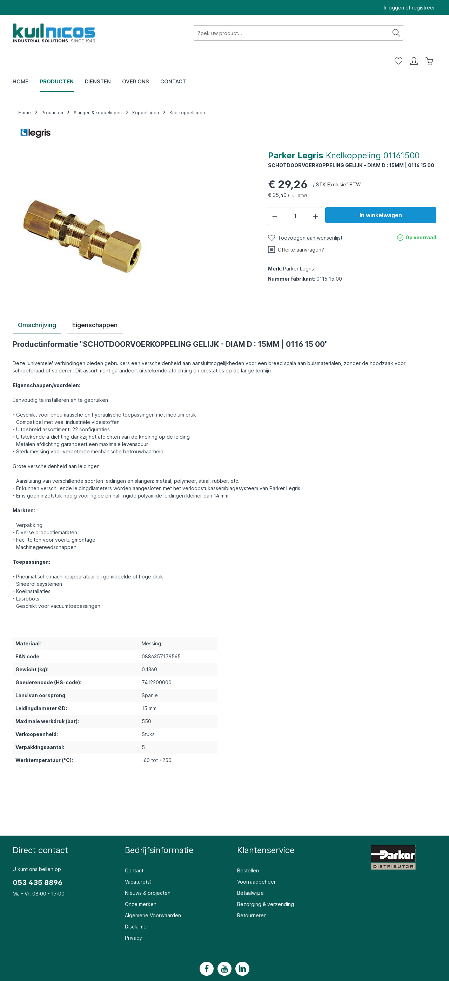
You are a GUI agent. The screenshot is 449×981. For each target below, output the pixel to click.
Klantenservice (265, 830)
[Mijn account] (414, 33)
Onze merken (140, 884)
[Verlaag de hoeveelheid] (274, 196)
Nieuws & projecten (147, 873)
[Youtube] (224, 949)
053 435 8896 (37, 863)
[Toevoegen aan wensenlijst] (305, 218)
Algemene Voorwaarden (153, 896)
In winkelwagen (381, 195)
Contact (134, 851)
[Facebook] (207, 949)
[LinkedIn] (242, 949)
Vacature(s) (138, 862)
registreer (423, 8)
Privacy (133, 918)
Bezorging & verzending (265, 884)
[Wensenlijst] (398, 33)
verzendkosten (322, 971)
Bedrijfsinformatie (159, 830)
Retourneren (252, 896)
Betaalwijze (250, 873)
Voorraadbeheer (256, 862)
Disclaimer (136, 907)
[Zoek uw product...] (217, 33)
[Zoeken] (322, 33)
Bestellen (248, 851)
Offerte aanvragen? (296, 229)
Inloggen (394, 8)
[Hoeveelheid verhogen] (315, 196)
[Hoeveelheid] (295, 196)
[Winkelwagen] (429, 33)
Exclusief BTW (344, 165)
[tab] (37, 306)
